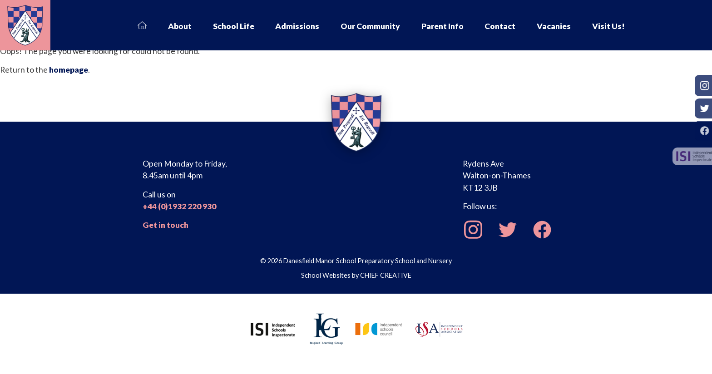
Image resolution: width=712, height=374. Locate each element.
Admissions (297, 26)
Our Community (370, 26)
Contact (500, 26)
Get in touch (165, 225)
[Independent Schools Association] (439, 328)
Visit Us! (608, 26)
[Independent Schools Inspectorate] (272, 328)
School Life (233, 26)
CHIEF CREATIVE (385, 275)
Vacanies (554, 26)
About (180, 26)
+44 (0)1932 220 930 (179, 206)
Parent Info (442, 26)
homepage (68, 69)
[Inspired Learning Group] (326, 328)
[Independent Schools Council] (378, 328)
